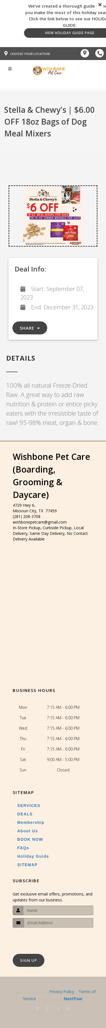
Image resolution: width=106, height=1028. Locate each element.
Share (30, 328)
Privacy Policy (61, 991)
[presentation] (43, 938)
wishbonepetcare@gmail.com (40, 522)
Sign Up (28, 960)
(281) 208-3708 (26, 516)
